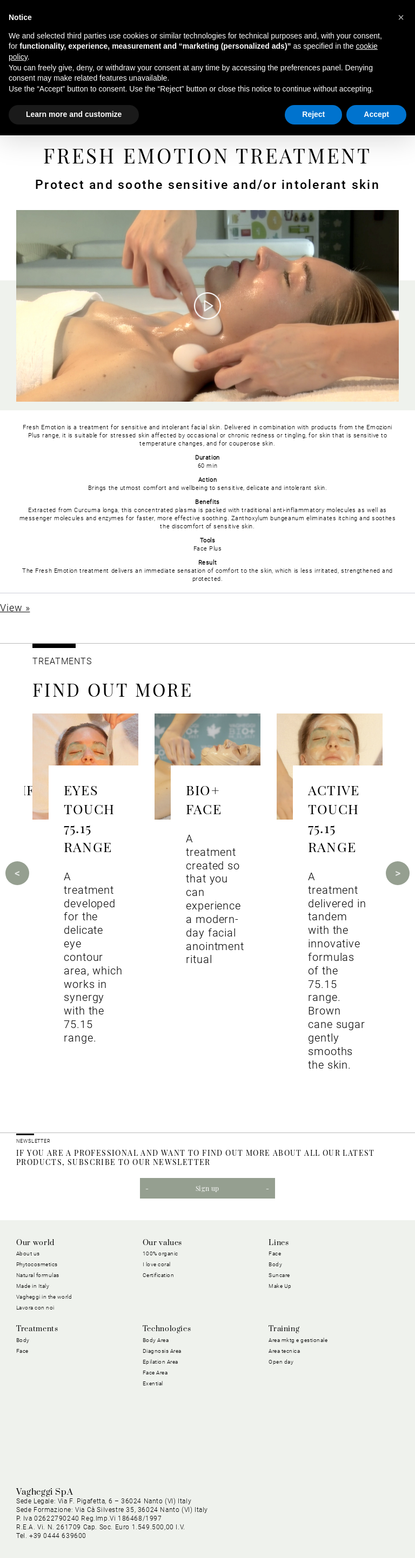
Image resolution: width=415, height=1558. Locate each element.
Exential (153, 1383)
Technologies (167, 1329)
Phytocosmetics (37, 1264)
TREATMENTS (63, 661)
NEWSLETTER (33, 1141)
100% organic (160, 1253)
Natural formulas (37, 1275)
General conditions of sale (355, 1518)
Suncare (279, 1275)
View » (15, 607)
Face (275, 1253)
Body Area (156, 1340)
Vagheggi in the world (44, 1297)
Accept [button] (376, 114)
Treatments (37, 1329)
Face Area (155, 1373)
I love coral (157, 1264)
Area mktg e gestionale (298, 1340)
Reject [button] (313, 114)
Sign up (207, 1188)
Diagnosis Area (162, 1351)
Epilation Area (160, 1362)
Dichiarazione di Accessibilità (349, 1530)
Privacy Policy (108, 1518)
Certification (159, 1275)
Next (398, 873)
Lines (279, 1243)
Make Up (280, 1286)
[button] (401, 17)
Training (284, 1329)
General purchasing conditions (248, 1518)
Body (275, 1264)
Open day (281, 1362)
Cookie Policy (164, 1518)
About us (28, 1253)
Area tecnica (284, 1351)
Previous (17, 873)
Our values (162, 1243)
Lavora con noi (35, 1308)
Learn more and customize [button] (74, 114)
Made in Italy (33, 1286)
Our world (35, 1243)
